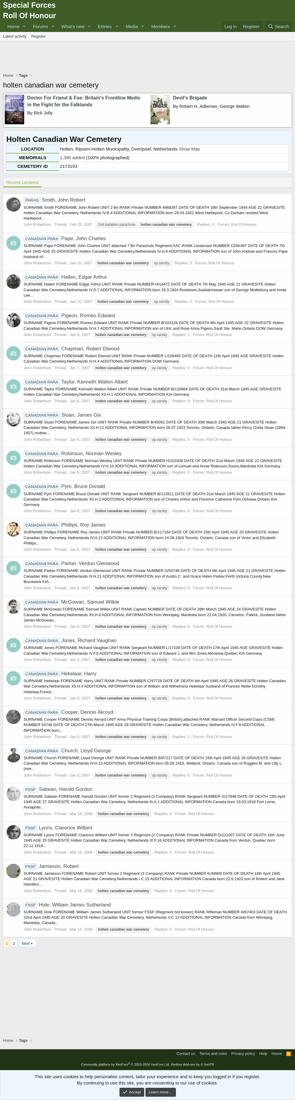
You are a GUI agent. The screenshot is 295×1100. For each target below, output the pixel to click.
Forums (40, 26)
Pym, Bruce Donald (64, 486)
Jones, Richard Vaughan (70, 640)
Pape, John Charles (65, 238)
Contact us (185, 1053)
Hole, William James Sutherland (67, 905)
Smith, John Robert (54, 200)
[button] (24, 26)
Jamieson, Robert (51, 866)
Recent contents (22, 182)
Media (132, 26)
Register (38, 36)
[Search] (278, 26)
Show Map (189, 148)
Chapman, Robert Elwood (71, 349)
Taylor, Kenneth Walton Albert (76, 382)
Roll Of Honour (244, 224)
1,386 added (72, 157)
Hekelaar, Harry (60, 673)
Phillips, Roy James (65, 525)
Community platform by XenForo (125, 1064)
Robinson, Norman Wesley (73, 453)
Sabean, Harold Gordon (58, 789)
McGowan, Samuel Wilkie (71, 602)
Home (13, 26)
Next (26, 943)
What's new (73, 26)
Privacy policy (243, 1053)
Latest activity (15, 36)
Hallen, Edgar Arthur (65, 277)
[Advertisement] (147, 57)
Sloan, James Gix (62, 415)
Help (263, 1053)
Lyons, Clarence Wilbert (58, 828)
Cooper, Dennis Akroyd (68, 712)
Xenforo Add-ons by (192, 1064)
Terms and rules (213, 1053)
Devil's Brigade (190, 97)
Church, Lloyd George (67, 751)
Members (160, 26)
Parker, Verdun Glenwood (71, 563)
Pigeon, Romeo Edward (69, 315)
